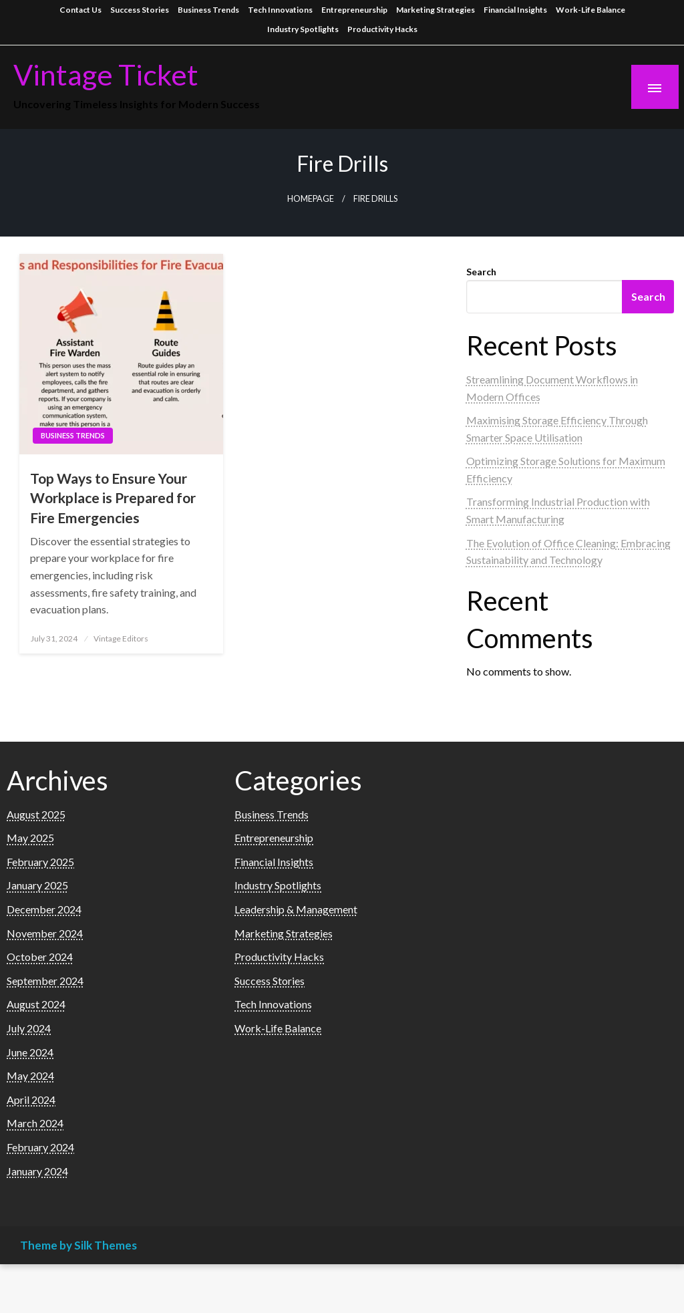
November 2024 (45, 933)
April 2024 (31, 1099)
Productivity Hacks (382, 29)
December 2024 (44, 909)
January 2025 (37, 885)
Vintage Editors (121, 638)
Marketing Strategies (435, 10)
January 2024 (37, 1171)
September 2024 (45, 980)
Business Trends (208, 10)
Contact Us (80, 10)
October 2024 (40, 956)
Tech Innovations (280, 10)
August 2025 (36, 814)
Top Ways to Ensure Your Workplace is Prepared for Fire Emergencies (113, 498)
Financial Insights (515, 10)
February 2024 (40, 1147)
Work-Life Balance (590, 10)
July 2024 (29, 1028)
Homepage (310, 199)
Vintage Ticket (105, 74)
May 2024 (30, 1075)
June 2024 (30, 1052)
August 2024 (36, 1004)
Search (481, 271)
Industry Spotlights (303, 29)
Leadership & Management (295, 909)
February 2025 (40, 861)
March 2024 (35, 1123)
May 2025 (30, 837)
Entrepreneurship (354, 10)
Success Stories (139, 10)
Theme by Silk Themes (78, 1245)
